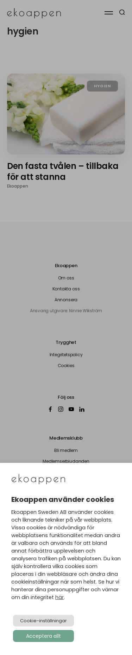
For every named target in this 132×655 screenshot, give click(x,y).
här (59, 597)
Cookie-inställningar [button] (43, 620)
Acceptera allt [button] (43, 636)
